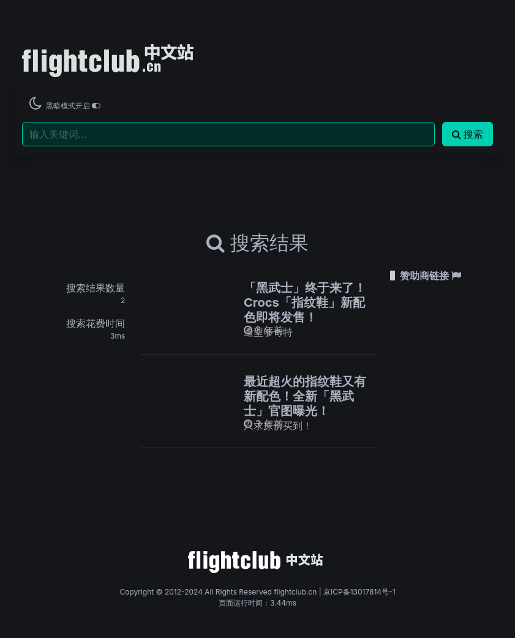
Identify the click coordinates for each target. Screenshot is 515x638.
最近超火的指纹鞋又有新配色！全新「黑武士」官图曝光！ (305, 396)
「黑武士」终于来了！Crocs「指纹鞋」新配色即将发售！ (305, 302)
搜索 (467, 134)
